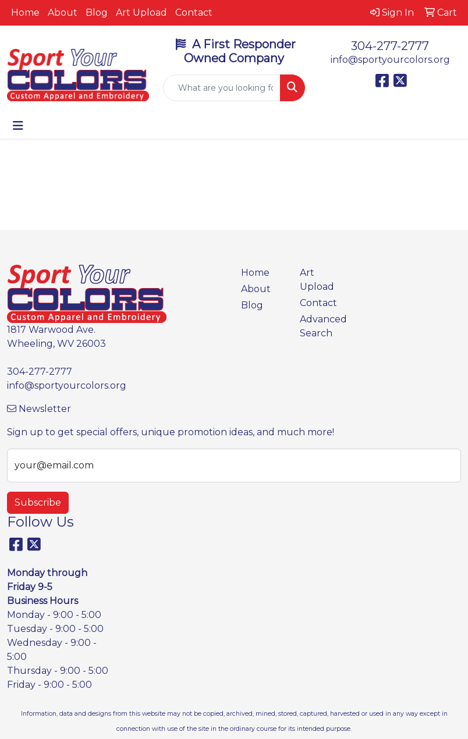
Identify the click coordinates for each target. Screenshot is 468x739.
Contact (193, 12)
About (62, 12)
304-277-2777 (390, 46)
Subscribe (38, 502)
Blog (97, 12)
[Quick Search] (222, 87)
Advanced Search (322, 326)
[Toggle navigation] (18, 126)
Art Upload (141, 12)
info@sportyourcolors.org (390, 59)
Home (25, 12)
